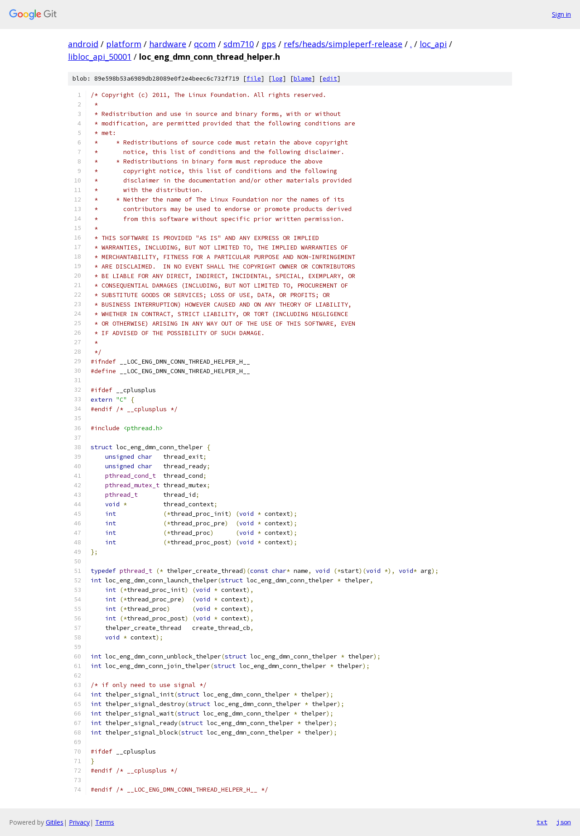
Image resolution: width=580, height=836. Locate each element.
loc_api (433, 43)
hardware (167, 43)
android (83, 43)
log (277, 78)
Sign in (561, 14)
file (253, 78)
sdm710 (238, 43)
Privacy (79, 822)
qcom (205, 43)
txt (541, 822)
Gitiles (54, 822)
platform (123, 43)
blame (303, 78)
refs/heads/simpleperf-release (343, 43)
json (563, 822)
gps (268, 43)
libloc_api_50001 (99, 56)
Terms (104, 822)
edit (330, 78)
